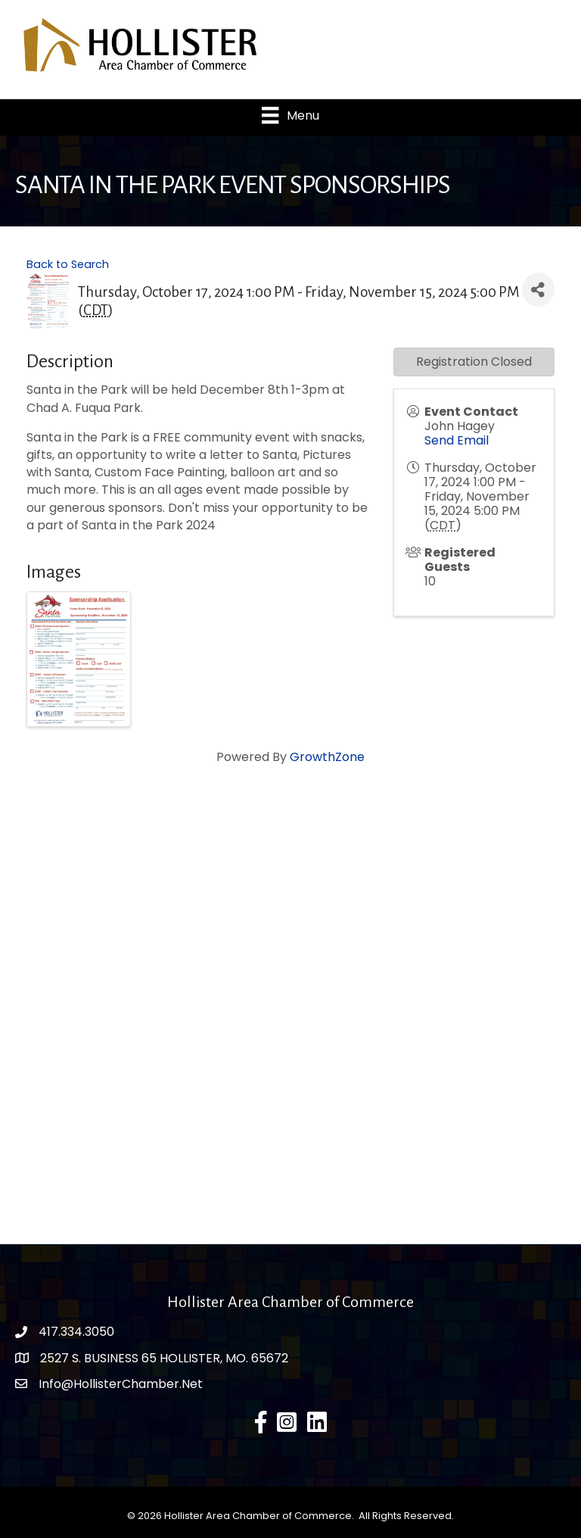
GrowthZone (327, 757)
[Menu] (290, 115)
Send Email (456, 440)
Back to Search (67, 264)
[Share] (538, 290)
